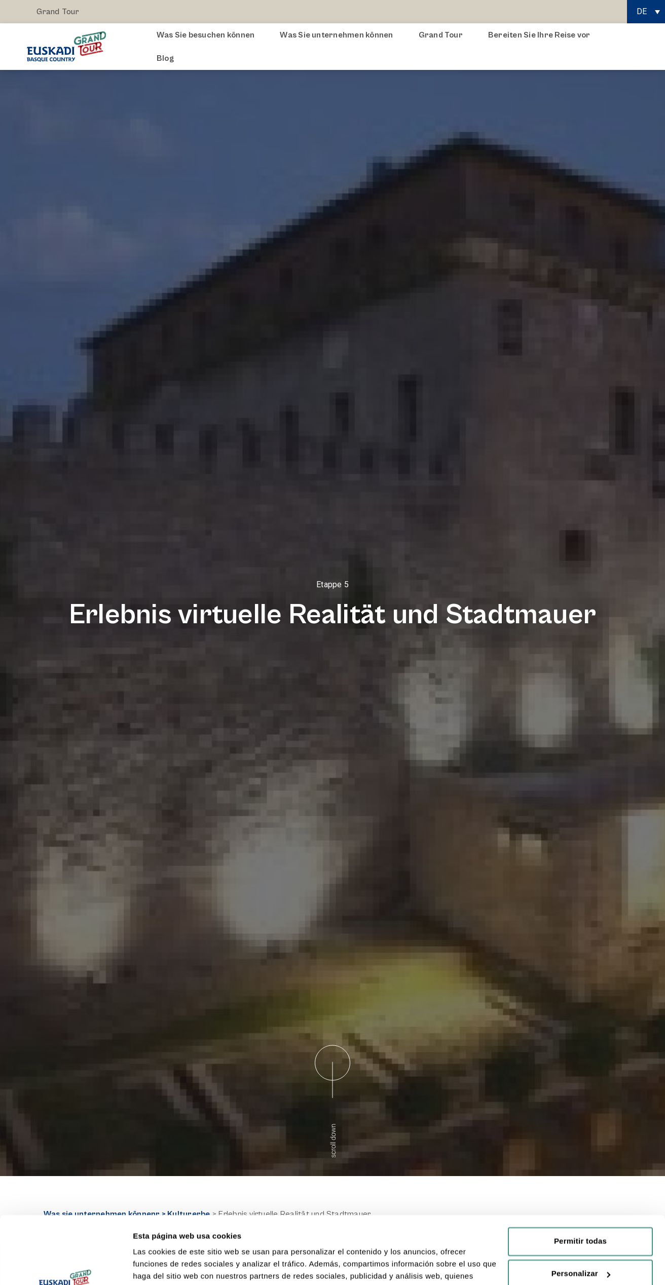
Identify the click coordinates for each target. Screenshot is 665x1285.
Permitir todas (580, 1178)
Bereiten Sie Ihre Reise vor (541, 35)
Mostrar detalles (162, 1265)
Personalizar (580, 1210)
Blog (165, 58)
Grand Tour (57, 11)
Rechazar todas (580, 1242)
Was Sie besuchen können (208, 35)
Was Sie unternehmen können (339, 35)
